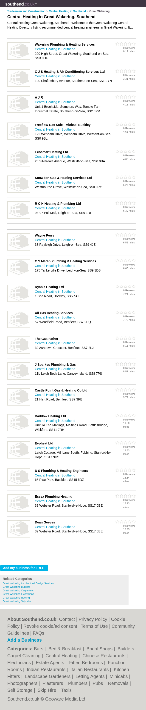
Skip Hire (48, 690)
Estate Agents (50, 662)
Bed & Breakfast (65, 648)
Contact (67, 619)
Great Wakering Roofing (16, 597)
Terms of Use (94, 626)
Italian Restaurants (90, 669)
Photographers (23, 683)
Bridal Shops (100, 648)
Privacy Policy (93, 619)
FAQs (38, 633)
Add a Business (24, 640)
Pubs (98, 683)
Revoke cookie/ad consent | (52, 626)
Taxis (66, 690)
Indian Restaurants (47, 669)
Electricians (19, 662)
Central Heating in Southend (55, 49)
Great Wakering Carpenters (18, 590)
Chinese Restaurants (104, 655)
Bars (39, 648)
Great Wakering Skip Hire (17, 601)
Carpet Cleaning (24, 655)
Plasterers (53, 683)
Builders (126, 648)
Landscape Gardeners (48, 676)
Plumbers (78, 683)
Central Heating (62, 655)
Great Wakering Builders (16, 586)
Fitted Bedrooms (86, 662)
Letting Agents (91, 676)
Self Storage (20, 690)
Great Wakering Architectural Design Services (28, 583)
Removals (119, 683)
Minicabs (119, 676)
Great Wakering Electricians (18, 594)
